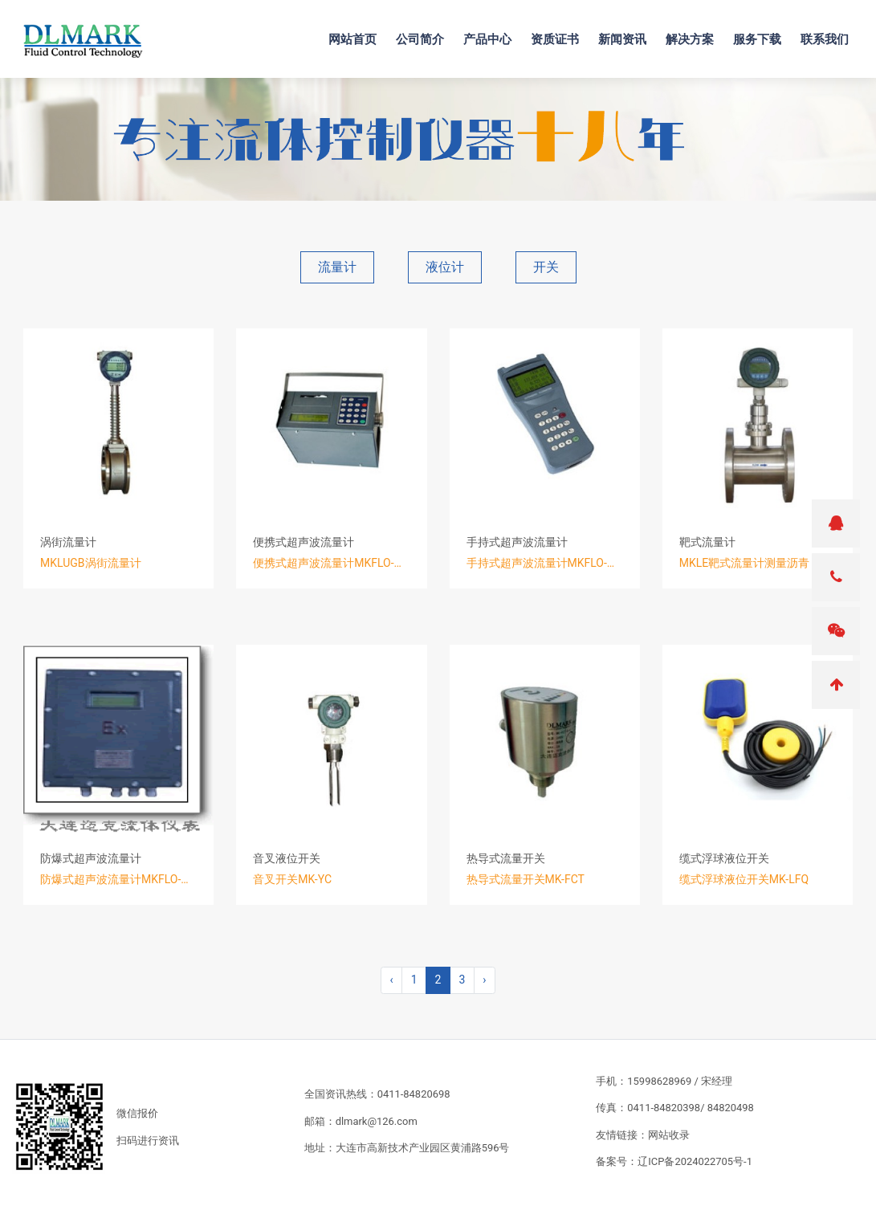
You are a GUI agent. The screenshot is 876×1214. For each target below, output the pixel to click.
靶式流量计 (707, 542)
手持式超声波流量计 (517, 542)
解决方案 (695, 33)
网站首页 (358, 33)
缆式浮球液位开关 (724, 858)
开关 (546, 267)
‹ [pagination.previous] (391, 979)
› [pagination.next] (484, 979)
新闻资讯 (628, 33)
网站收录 (669, 1135)
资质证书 (560, 33)
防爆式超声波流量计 (90, 858)
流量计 (337, 267)
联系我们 (830, 33)
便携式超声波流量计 (303, 542)
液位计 (445, 267)
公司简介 (425, 33)
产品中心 (493, 33)
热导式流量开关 (506, 858)
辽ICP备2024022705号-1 (695, 1161)
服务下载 (763, 33)
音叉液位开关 (286, 858)
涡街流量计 (68, 542)
